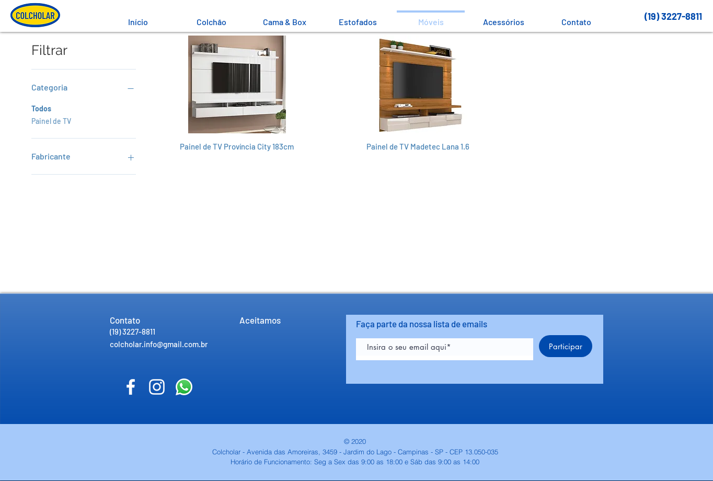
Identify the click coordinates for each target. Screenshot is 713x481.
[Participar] (565, 346)
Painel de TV (51, 120)
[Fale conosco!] (184, 386)
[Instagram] (156, 386)
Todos (41, 107)
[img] (248, 342)
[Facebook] (130, 386)
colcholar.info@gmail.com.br (159, 344)
